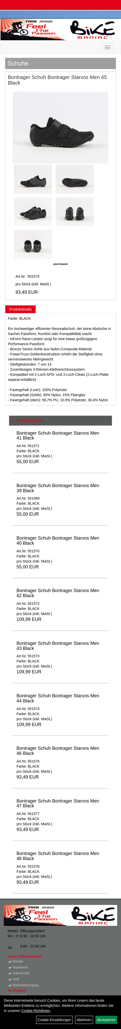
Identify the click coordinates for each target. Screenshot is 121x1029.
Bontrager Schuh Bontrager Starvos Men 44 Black (58, 698)
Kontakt (18, 961)
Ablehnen (84, 1020)
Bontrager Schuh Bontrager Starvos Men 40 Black (58, 541)
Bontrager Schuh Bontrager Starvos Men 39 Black (58, 488)
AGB (16, 979)
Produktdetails (20, 309)
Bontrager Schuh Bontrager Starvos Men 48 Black (58, 856)
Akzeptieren (106, 1020)
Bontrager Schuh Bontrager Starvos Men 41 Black (58, 436)
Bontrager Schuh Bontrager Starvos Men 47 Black (58, 803)
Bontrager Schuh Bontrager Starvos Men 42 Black (58, 593)
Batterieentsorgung (25, 985)
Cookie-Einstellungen (54, 1020)
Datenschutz (21, 973)
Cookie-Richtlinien (35, 1011)
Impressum (20, 967)
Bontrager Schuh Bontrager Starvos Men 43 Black (58, 646)
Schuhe (18, 63)
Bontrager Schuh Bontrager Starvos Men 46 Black (58, 751)
